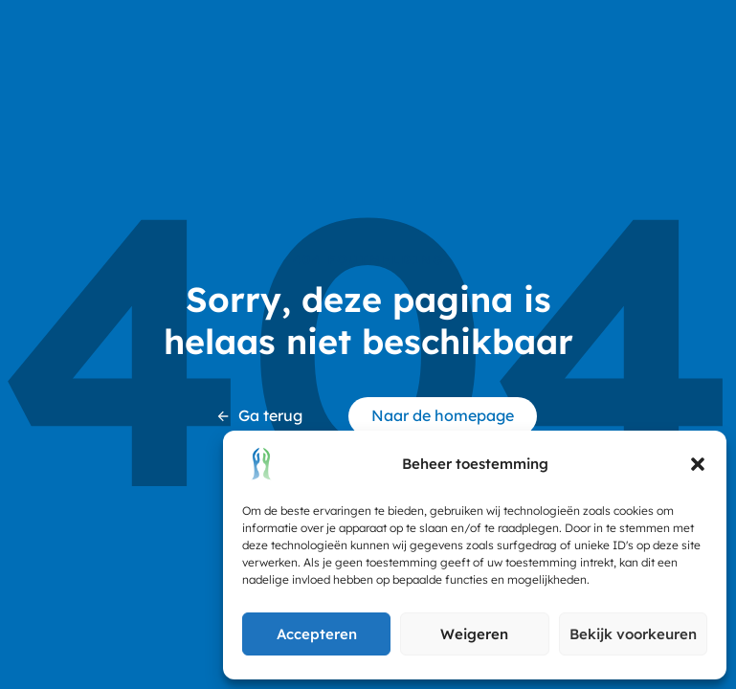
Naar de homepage (442, 415)
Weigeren (474, 634)
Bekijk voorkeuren (633, 634)
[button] (697, 464)
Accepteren (317, 634)
